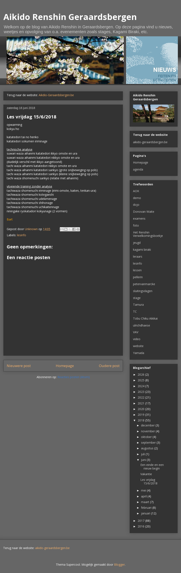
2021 (141, 403)
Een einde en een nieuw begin (152, 466)
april (144, 496)
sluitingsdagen (142, 291)
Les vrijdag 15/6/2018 (148, 481)
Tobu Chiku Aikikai (145, 318)
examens (139, 218)
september (149, 443)
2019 (141, 415)
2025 (141, 380)
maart (145, 502)
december (148, 425)
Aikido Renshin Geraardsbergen (70, 16)
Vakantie (146, 474)
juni (144, 460)
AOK (136, 191)
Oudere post (109, 365)
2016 (141, 526)
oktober (147, 437)
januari (146, 513)
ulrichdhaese (141, 325)
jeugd (137, 243)
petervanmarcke (144, 284)
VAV (135, 332)
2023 (141, 392)
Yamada (138, 353)
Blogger (119, 564)
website (138, 346)
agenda (138, 169)
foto (136, 225)
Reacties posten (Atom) (73, 377)
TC (135, 311)
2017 (141, 521)
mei (144, 490)
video (136, 339)
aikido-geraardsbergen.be (150, 142)
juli (143, 454)
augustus (147, 448)
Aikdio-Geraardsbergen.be (56, 95)
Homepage (65, 365)
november (148, 431)
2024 (141, 386)
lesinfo (21, 235)
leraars (137, 256)
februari (146, 508)
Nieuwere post (19, 365)
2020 (141, 409)
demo (137, 198)
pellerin (138, 277)
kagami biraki (142, 250)
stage (137, 298)
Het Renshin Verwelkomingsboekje (148, 234)
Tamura (138, 305)
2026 (141, 374)
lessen (137, 270)
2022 (141, 397)
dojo (136, 205)
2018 (141, 420)
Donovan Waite (143, 212)
